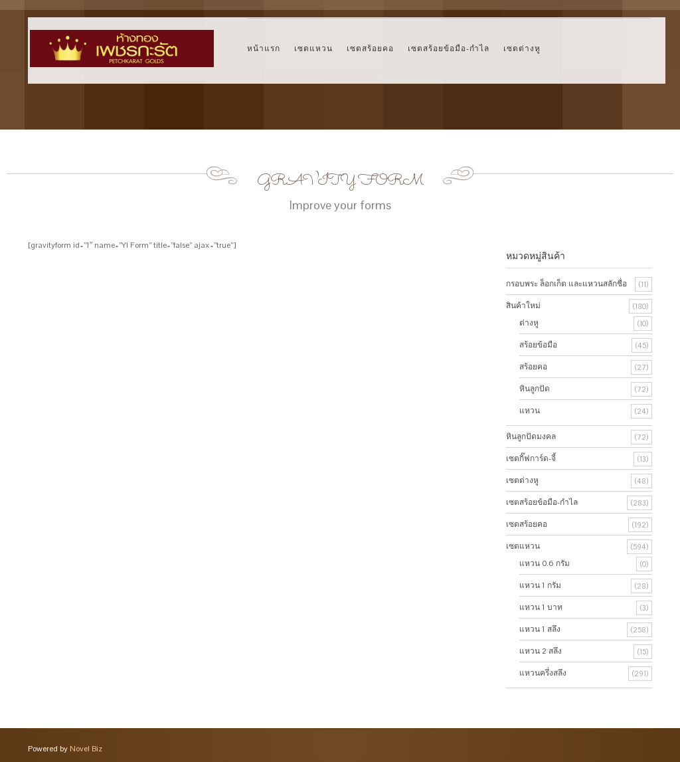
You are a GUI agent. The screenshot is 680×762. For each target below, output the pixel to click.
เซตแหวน (313, 48)
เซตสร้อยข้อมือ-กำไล (448, 48)
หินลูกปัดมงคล (531, 436)
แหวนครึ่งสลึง (542, 673)
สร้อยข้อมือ (538, 344)
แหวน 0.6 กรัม (544, 563)
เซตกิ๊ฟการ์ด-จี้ (531, 458)
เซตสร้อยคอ (370, 48)
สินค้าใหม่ (523, 305)
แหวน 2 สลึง (540, 651)
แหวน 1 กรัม (540, 585)
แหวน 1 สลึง (539, 629)
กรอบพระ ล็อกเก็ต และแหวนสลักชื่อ (566, 283)
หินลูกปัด (534, 388)
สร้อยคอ (533, 366)
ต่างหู (529, 323)
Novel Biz (86, 748)
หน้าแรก (263, 48)
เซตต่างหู (522, 48)
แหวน (529, 410)
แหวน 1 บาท (540, 607)
